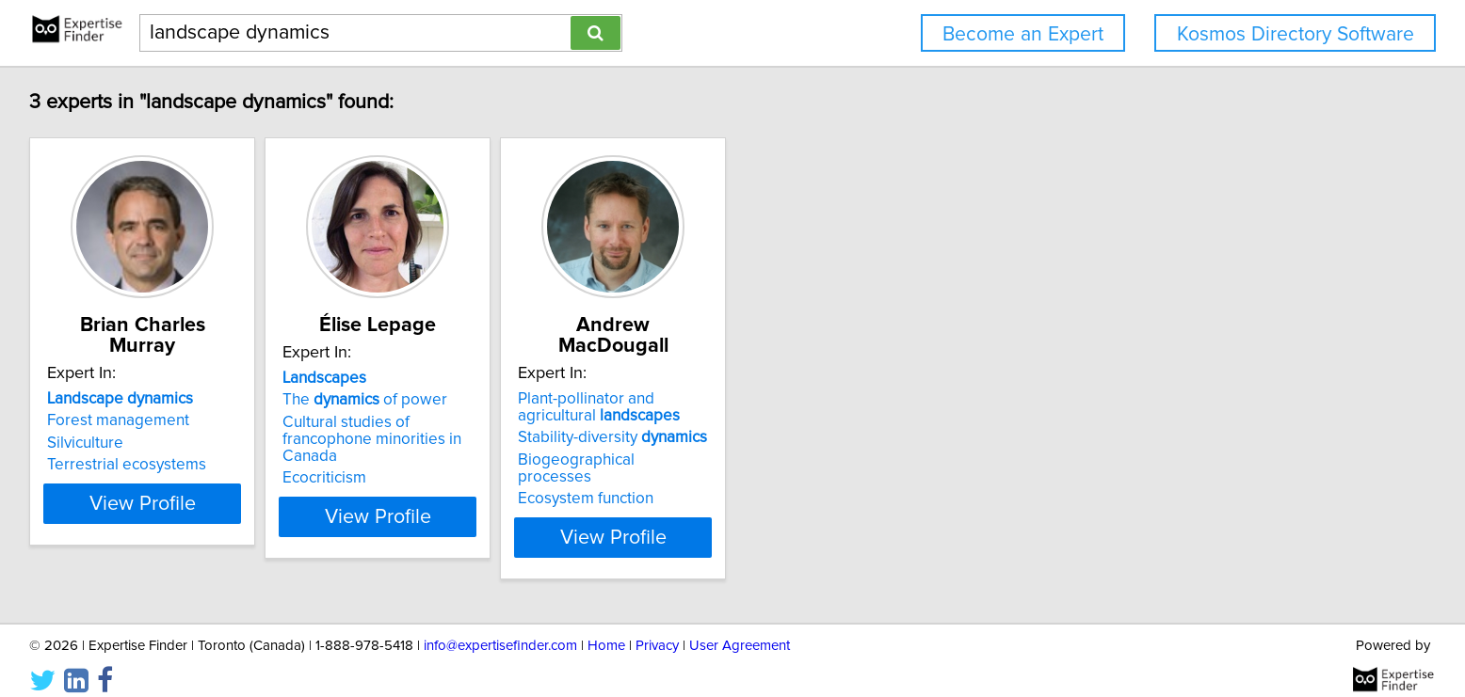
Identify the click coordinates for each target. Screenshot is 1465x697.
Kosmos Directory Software (1295, 34)
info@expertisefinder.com (500, 629)
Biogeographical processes (847, 459)
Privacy (657, 629)
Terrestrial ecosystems (265, 464)
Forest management (256, 420)
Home (606, 629)
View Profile (304, 520)
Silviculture (223, 443)
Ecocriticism (510, 481)
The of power (550, 420)
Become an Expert (1022, 34)
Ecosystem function (818, 481)
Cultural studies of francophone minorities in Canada (578, 451)
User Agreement (739, 629)
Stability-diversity (845, 437)
